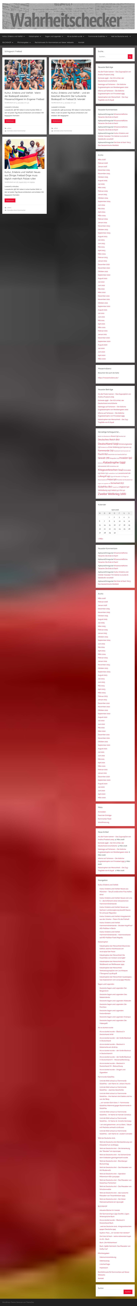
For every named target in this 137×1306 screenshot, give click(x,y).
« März (100, 539)
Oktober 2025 (103, 177)
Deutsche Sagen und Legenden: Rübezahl (115, 1001)
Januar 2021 (102, 334)
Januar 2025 (102, 194)
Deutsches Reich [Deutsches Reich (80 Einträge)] (108, 439)
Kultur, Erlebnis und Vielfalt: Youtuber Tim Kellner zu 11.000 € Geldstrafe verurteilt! (113, 136)
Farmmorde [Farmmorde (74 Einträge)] (105, 450)
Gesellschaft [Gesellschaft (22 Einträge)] (122, 454)
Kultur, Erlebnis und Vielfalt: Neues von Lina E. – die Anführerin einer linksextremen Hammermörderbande (116, 901)
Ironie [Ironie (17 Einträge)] (100, 463)
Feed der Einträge (104, 815)
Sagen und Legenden (54, 36)
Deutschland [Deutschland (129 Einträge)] (108, 443)
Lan (28, 103)
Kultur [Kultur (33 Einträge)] (104, 473)
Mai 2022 (101, 289)
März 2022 (102, 292)
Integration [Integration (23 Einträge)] (114, 458)
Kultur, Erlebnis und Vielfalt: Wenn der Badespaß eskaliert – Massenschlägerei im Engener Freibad (24, 96)
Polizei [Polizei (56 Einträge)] (112, 479)
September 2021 (104, 306)
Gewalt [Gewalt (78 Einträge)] (103, 458)
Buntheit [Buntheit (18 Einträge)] (122, 436)
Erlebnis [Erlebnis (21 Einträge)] (104, 447)
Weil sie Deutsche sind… (121, 36)
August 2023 (102, 236)
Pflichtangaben (24, 42)
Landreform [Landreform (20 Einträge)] (113, 473)
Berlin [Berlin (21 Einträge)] (101, 436)
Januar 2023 (102, 261)
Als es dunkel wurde (75, 36)
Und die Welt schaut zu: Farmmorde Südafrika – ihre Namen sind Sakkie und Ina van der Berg (116, 1096)
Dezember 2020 (104, 338)
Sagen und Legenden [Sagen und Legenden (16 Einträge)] (104, 483)
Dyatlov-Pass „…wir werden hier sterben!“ (115, 1233)
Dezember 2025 (104, 170)
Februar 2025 (103, 191)
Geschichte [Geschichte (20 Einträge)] (112, 454)
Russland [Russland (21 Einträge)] (128, 480)
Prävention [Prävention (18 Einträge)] (121, 480)
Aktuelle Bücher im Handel (110, 1210)
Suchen (101, 1288)
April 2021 (101, 324)
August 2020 (102, 345)
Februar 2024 (103, 219)
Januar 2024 (102, 222)
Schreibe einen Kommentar (16, 131)
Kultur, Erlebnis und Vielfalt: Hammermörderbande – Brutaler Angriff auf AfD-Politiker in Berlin (116, 925)
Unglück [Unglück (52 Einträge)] (124, 487)
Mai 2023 (101, 247)
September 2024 (104, 201)
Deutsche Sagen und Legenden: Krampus (115, 1017)
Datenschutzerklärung (108, 1257)
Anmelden (102, 812)
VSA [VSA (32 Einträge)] (122, 490)
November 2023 (104, 226)
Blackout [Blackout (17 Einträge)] (107, 436)
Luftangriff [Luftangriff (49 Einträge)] (104, 476)
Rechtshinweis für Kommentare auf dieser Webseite (54, 42)
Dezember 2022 (104, 264)
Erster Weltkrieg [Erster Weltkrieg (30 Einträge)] (115, 447)
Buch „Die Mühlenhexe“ (108, 1243)
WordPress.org (103, 822)
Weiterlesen (10, 121)
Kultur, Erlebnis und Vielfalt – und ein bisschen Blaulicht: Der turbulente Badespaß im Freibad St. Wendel (70, 96)
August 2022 (102, 278)
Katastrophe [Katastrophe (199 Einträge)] (114, 462)
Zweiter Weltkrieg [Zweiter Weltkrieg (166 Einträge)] (112, 494)
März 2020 (102, 359)
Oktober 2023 (103, 229)
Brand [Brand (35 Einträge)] (115, 436)
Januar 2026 (102, 166)
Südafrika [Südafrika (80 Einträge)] (105, 486)
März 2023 (102, 254)
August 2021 (102, 310)
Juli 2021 (101, 313)
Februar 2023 (103, 257)
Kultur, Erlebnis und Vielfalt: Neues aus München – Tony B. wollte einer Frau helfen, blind (116, 891)
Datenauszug (104, 1261)
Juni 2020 (101, 352)
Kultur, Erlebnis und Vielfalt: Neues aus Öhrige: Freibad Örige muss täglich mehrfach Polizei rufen (22, 175)
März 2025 (102, 187)
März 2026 (102, 159)
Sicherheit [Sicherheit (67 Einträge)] (117, 483)
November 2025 (104, 173)
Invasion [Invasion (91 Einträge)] (125, 458)
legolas (32, 182)
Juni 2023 (101, 243)
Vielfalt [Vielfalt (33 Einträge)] (115, 490)
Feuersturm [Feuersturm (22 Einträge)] (118, 451)
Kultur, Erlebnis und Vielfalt (13, 36)
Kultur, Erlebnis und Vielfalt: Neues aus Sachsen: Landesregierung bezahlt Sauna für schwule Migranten (115, 910)
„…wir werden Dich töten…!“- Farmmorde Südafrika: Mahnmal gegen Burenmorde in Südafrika (115, 1105)
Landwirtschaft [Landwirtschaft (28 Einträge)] (124, 473)
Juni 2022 (101, 285)
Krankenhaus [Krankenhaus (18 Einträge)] (114, 466)
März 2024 (102, 215)
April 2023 (101, 250)
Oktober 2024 (103, 198)
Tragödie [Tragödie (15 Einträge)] (115, 487)
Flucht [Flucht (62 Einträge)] (103, 454)
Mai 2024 (101, 208)
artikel (9, 128)
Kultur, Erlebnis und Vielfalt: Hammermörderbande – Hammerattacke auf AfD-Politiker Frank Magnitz (115, 935)
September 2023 (104, 233)
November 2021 (104, 299)
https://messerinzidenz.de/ (108, 378)
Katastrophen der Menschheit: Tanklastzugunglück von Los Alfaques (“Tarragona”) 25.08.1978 (114, 970)
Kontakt (81, 42)
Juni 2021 (101, 317)
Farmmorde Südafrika (97, 36)
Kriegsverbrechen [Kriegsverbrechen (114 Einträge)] (110, 469)
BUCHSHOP (7, 42)
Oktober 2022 (103, 271)
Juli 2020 (101, 348)
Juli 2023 (101, 240)
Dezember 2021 (104, 296)
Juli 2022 (101, 282)
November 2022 (104, 268)
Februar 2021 (102, 331)
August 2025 (102, 180)
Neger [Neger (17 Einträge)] (125, 476)
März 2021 (101, 327)
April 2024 (101, 212)
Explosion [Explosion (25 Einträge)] (127, 447)
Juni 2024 (101, 205)
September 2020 (104, 341)
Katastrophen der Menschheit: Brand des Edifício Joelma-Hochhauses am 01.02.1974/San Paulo (115, 949)
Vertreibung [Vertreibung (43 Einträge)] (104, 490)
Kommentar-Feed (104, 819)
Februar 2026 (103, 163)
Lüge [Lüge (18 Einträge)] (112, 476)
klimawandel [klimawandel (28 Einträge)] (103, 466)
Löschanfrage (105, 1264)
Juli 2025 (101, 184)
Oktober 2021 (103, 303)
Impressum (104, 1268)
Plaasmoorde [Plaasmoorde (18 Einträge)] (102, 480)
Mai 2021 (101, 320)
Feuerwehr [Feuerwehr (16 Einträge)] (126, 451)
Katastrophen (35, 36)
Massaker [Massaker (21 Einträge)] (119, 476)
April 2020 (101, 355)
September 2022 (104, 275)
